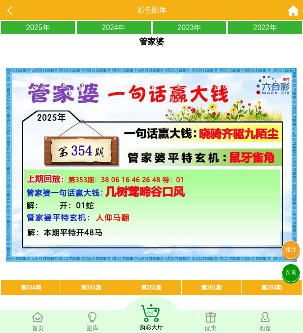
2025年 (38, 27)
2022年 (265, 27)
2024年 (114, 27)
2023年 (190, 27)
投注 (291, 250)
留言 (291, 273)
